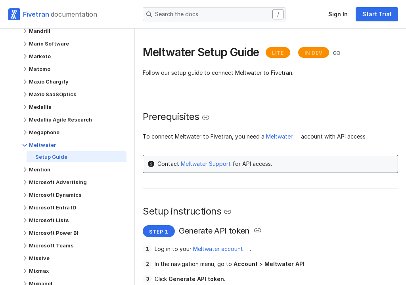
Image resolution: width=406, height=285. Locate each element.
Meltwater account (218, 248)
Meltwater (279, 136)
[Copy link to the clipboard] (336, 53)
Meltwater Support (206, 163)
